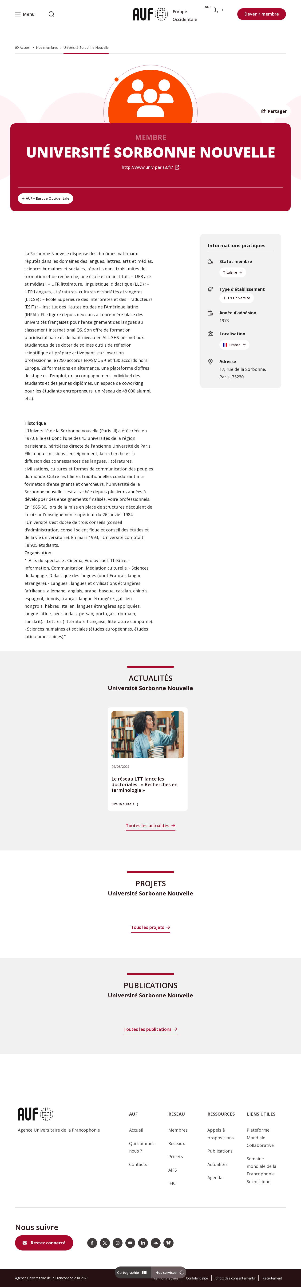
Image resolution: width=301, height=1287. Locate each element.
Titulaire (232, 272)
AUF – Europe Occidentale (45, 198)
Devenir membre (261, 14)
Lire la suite (124, 803)
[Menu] (25, 14)
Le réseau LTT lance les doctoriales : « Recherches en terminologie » (144, 784)
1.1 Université (236, 298)
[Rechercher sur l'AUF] (51, 14)
